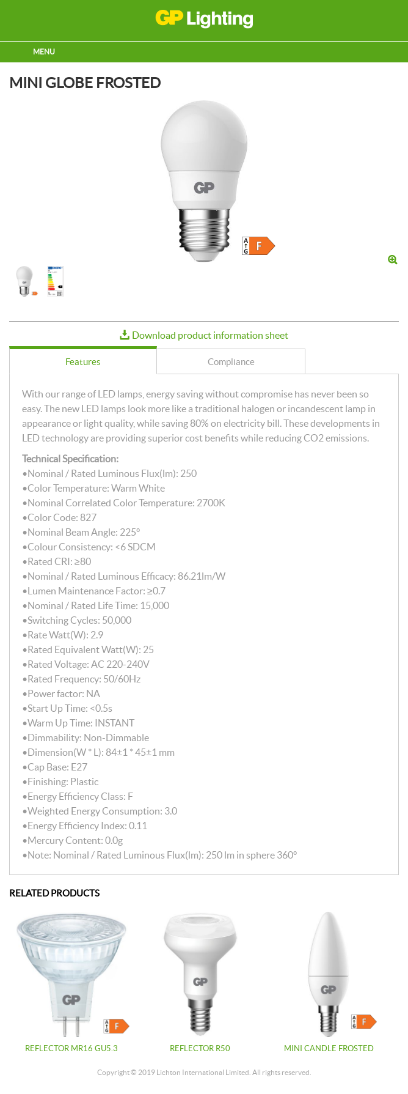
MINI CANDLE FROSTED (329, 1048)
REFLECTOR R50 (200, 1048)
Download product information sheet (210, 335)
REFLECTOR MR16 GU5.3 (71, 1048)
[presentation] (83, 362)
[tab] (83, 360)
